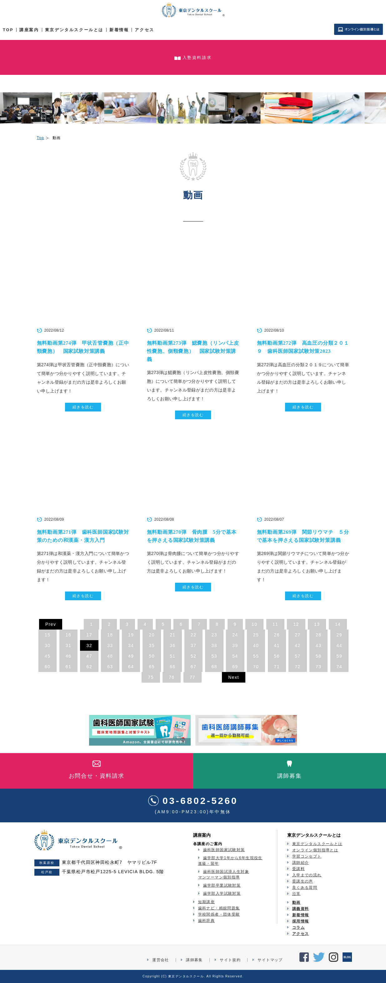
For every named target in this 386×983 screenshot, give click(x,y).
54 (235, 656)
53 (214, 656)
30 (47, 645)
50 (151, 656)
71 (277, 666)
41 (277, 645)
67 (193, 666)
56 (277, 656)
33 (110, 645)
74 (339, 666)
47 (89, 656)
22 (193, 634)
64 (131, 666)
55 (256, 656)
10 (254, 624)
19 (131, 634)
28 (318, 634)
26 (277, 634)
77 (192, 677)
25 (256, 634)
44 (339, 645)
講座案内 (29, 30)
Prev (50, 624)
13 (317, 624)
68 (214, 666)
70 (256, 666)
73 (318, 666)
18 (110, 634)
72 (297, 666)
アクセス (144, 30)
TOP (8, 30)
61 (68, 666)
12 (296, 624)
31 (68, 645)
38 (214, 645)
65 (151, 666)
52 (193, 656)
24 (235, 634)
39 (235, 645)
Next (233, 677)
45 (47, 656)
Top (40, 138)
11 (275, 624)
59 (339, 656)
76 (171, 677)
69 (235, 666)
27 (297, 634)
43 (318, 645)
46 (68, 656)
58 (318, 656)
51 (172, 656)
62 (89, 666)
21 (172, 634)
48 (110, 656)
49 (131, 656)
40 (256, 645)
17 (89, 634)
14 (338, 624)
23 (214, 634)
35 (151, 645)
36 (172, 645)
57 (297, 656)
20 (151, 634)
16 (68, 634)
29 (339, 634)
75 (150, 677)
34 (131, 645)
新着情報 (119, 30)
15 (47, 634)
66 (172, 666)
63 (110, 666)
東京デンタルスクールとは (74, 30)
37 (193, 645)
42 (297, 645)
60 (47, 666)
